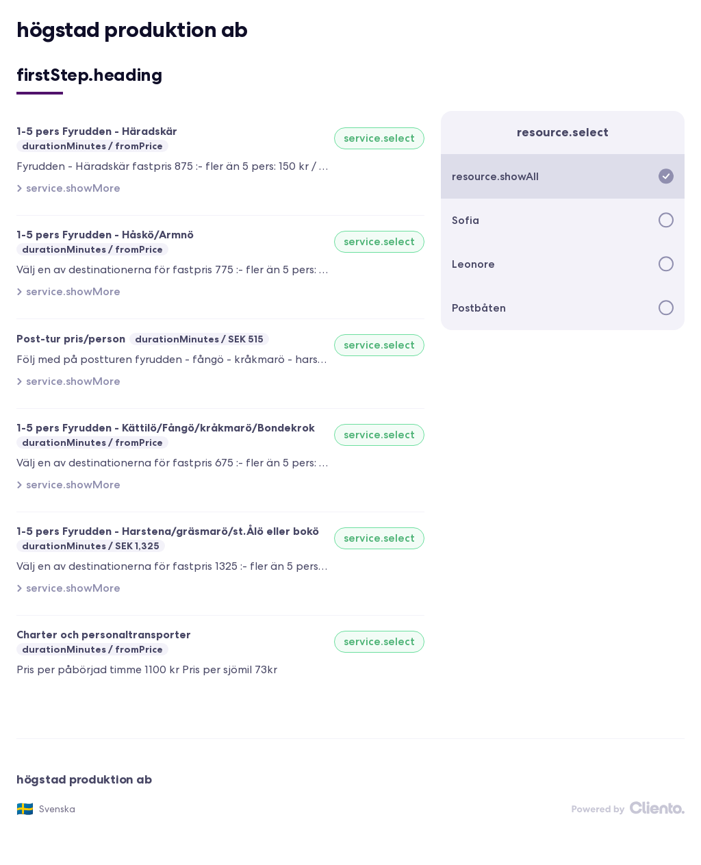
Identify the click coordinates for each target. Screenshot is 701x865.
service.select (379, 138)
